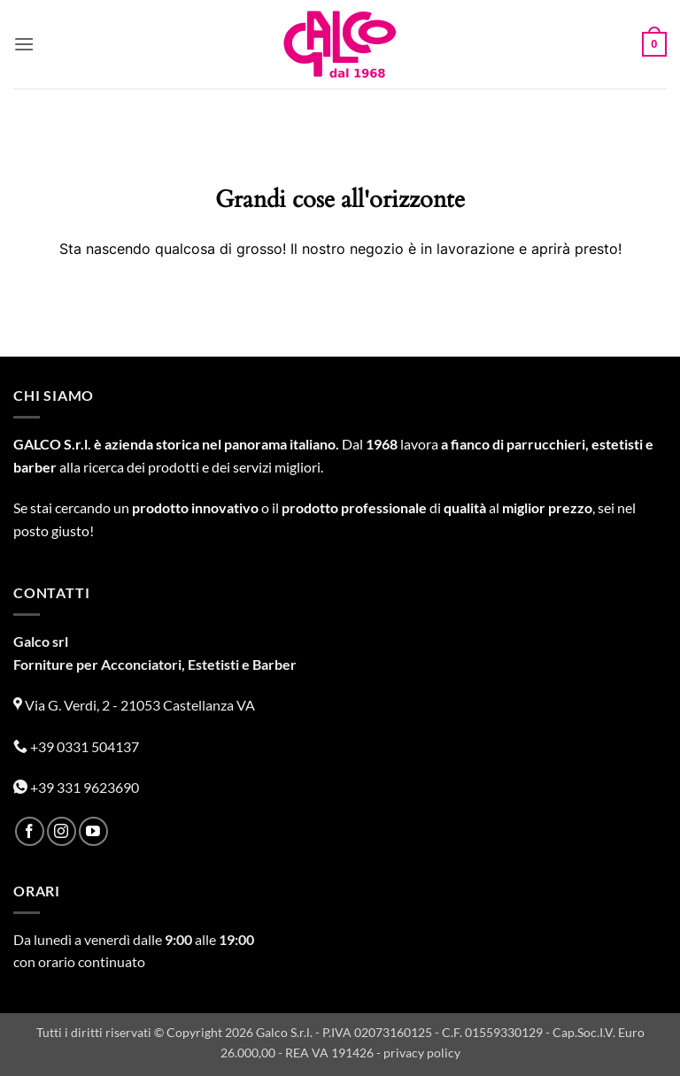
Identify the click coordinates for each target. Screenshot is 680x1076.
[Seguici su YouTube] (93, 831)
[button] (24, 43)
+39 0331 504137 (76, 746)
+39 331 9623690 (76, 787)
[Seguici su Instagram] (61, 831)
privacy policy (421, 1052)
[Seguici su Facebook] (29, 831)
